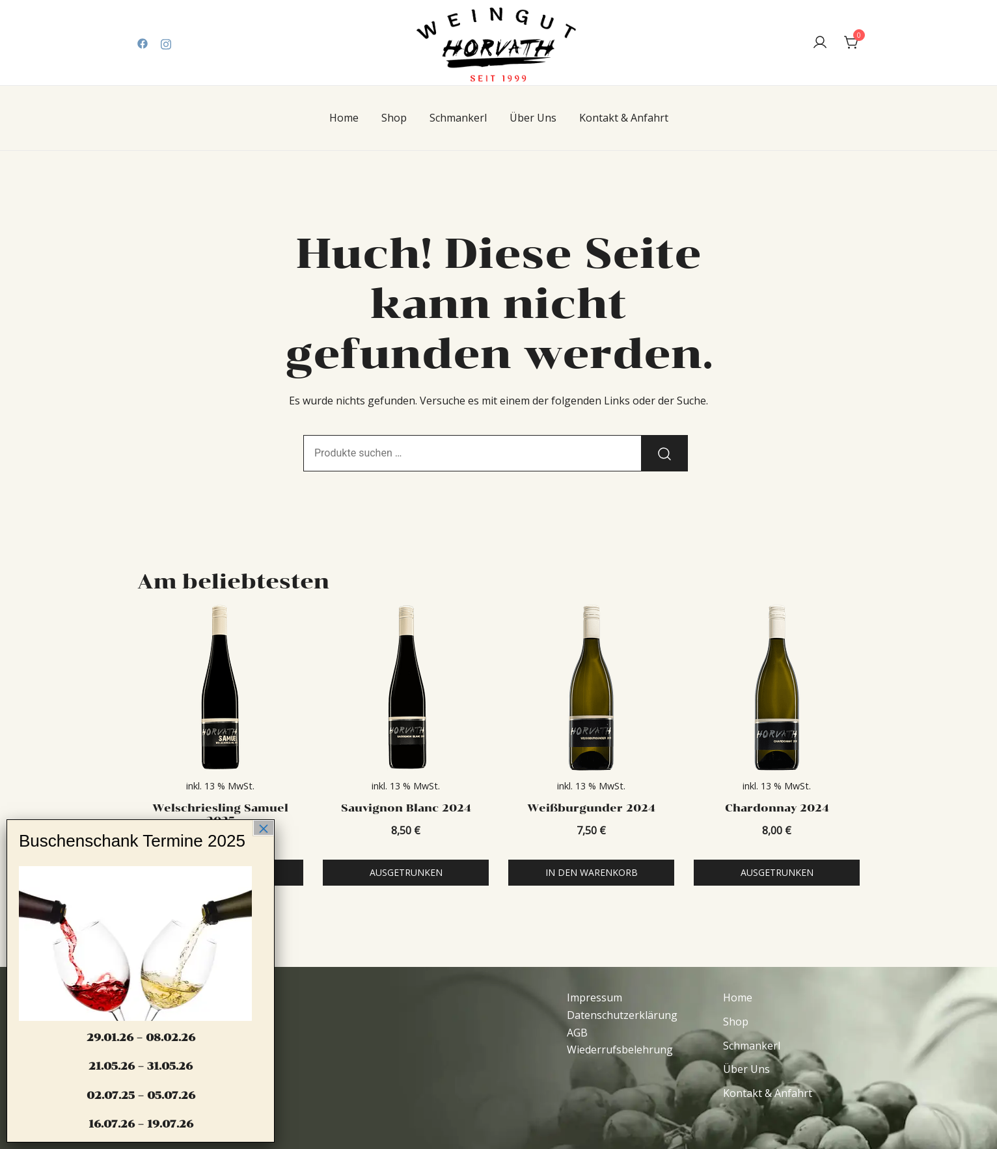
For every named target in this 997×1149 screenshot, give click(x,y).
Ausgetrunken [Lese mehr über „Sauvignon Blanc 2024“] (406, 872)
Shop (394, 118)
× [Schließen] (263, 828)
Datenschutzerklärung (622, 1015)
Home (344, 118)
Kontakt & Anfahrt (623, 118)
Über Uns (533, 118)
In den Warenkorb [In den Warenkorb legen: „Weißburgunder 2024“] (591, 872)
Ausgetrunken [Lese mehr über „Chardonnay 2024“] (777, 872)
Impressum (594, 997)
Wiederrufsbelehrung (620, 1049)
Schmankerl (458, 118)
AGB (577, 1032)
